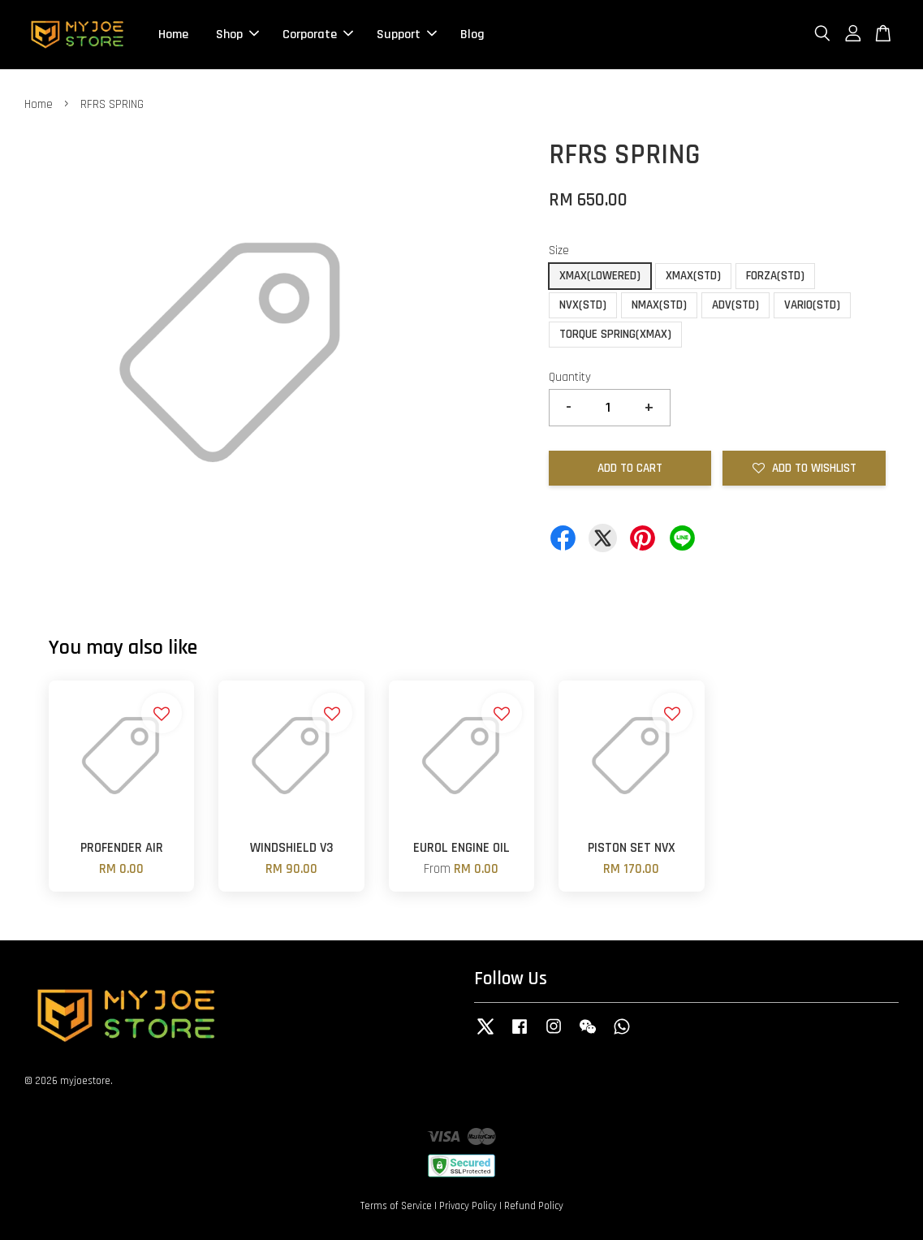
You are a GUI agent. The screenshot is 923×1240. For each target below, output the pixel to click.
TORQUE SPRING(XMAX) (615, 334)
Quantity (570, 377)
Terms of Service (396, 1205)
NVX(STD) (582, 305)
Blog (472, 34)
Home (173, 34)
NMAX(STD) (659, 305)
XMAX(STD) (693, 275)
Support (407, 34)
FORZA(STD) (775, 275)
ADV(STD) (735, 305)
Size (559, 250)
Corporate (318, 34)
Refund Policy (533, 1205)
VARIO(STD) (812, 305)
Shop (237, 34)
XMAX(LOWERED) (599, 275)
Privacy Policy (468, 1205)
